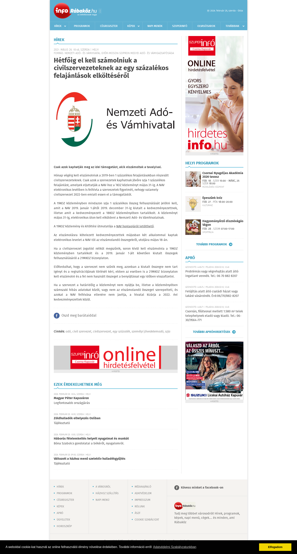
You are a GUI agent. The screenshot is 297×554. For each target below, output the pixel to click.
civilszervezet (102, 331)
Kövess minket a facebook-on (202, 487)
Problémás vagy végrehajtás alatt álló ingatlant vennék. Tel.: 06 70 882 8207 (211, 273)
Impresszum (142, 500)
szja (167, 331)
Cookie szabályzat (147, 520)
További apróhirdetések (211, 332)
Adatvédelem (143, 493)
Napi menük (155, 26)
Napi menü (102, 500)
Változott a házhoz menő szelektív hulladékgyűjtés (89, 458)
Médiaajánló (143, 487)
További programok (211, 244)
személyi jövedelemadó (147, 331)
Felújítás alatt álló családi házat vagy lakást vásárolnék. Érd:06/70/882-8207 (212, 293)
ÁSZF (137, 513)
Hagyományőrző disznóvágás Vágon (222, 223)
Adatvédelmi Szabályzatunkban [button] (174, 547)
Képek (131, 26)
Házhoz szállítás (107, 493)
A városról (103, 487)
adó (68, 331)
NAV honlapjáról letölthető (135, 226)
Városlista (100, 11)
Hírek (58, 26)
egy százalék (121, 331)
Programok (82, 26)
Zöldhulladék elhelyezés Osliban (77, 418)
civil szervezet (81, 331)
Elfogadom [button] (275, 547)
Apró (60, 513)
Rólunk (140, 506)
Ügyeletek (63, 520)
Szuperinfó (179, 26)
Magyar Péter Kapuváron (71, 398)
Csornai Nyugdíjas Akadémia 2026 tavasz (222, 175)
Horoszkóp (64, 526)
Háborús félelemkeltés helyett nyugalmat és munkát (91, 438)
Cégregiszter (109, 26)
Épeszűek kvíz (212, 198)
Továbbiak (232, 26)
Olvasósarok (206, 26)
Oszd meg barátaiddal (79, 315)
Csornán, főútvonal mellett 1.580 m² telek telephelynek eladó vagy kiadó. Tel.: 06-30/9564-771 (214, 316)
